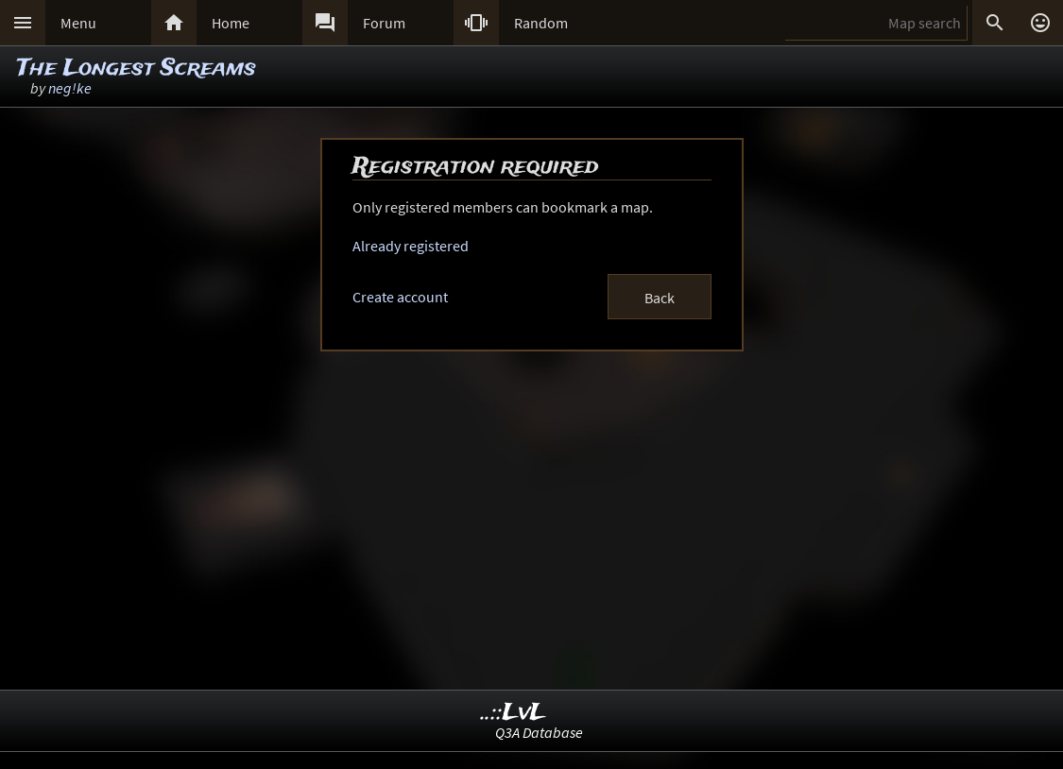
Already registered (410, 245)
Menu (78, 22)
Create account (400, 296)
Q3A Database (539, 732)
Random (541, 22)
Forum (384, 22)
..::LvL (513, 712)
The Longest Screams (136, 68)
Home (230, 22)
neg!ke (70, 87)
